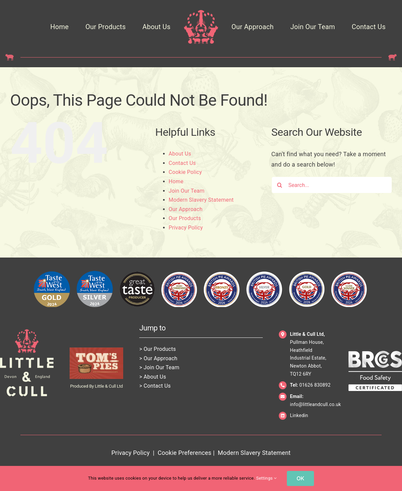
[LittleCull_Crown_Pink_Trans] (201, 12)
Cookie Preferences (185, 452)
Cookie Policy (185, 172)
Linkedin (299, 415)
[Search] (279, 185)
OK (300, 478)
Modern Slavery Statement (201, 200)
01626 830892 (314, 385)
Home (176, 181)
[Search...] (331, 185)
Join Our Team (187, 191)
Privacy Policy (186, 227)
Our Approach (186, 209)
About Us (180, 154)
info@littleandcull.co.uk (315, 404)
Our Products (185, 218)
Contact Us (182, 163)
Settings (266, 478)
